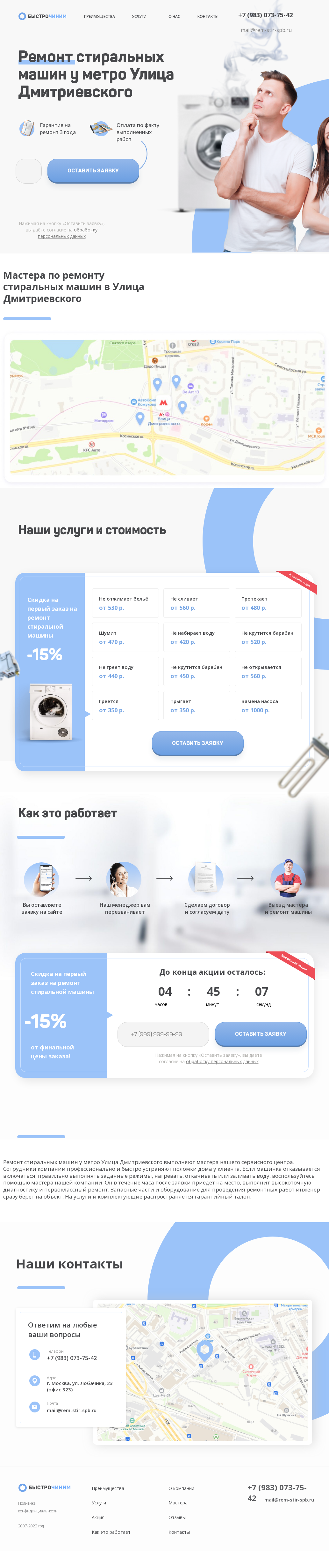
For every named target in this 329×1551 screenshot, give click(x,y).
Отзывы (177, 1517)
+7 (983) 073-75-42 (265, 15)
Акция (98, 1517)
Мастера (178, 1503)
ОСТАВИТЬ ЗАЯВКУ (93, 170)
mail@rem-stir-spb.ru (266, 30)
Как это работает (111, 1532)
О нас (174, 16)
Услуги (139, 16)
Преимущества (99, 16)
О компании (181, 1488)
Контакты (207, 16)
